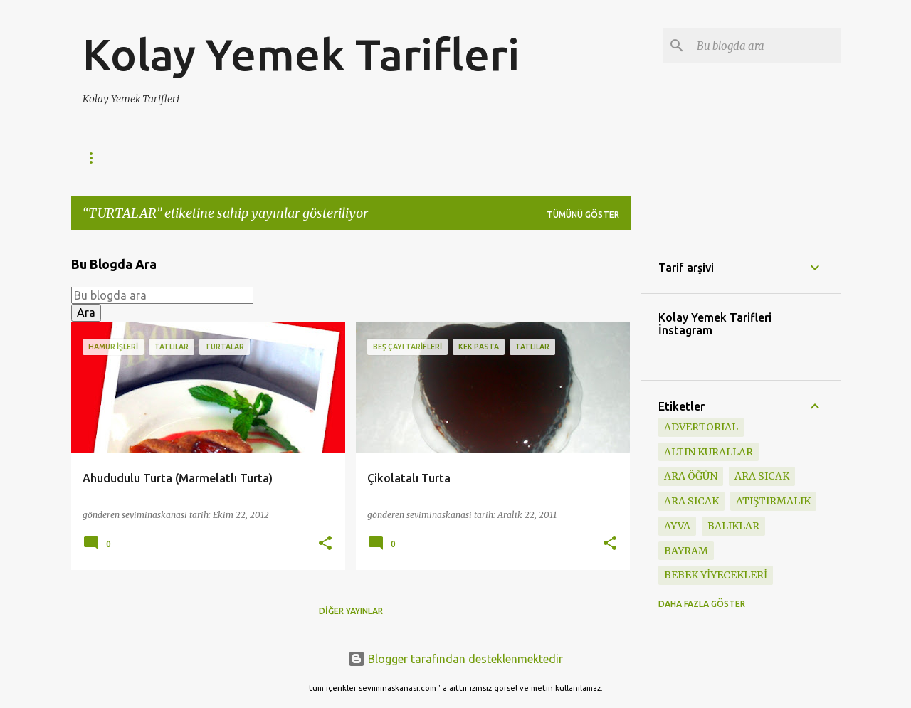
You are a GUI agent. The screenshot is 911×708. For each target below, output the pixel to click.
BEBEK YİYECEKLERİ (715, 575)
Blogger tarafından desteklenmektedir (455, 658)
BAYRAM (686, 550)
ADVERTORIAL (701, 427)
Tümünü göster (583, 214)
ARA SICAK (691, 501)
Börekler (404, 157)
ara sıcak (761, 476)
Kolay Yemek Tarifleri (301, 54)
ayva (677, 525)
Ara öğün (690, 476)
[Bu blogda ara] (766, 45)
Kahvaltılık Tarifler (213, 157)
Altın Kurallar (708, 451)
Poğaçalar (322, 157)
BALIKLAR (733, 525)
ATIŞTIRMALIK (773, 501)
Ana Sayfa (107, 157)
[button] (325, 544)
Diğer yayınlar (351, 610)
